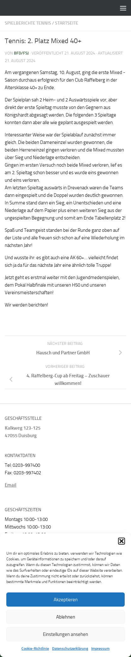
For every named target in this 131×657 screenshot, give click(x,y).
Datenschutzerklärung (70, 648)
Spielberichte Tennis (28, 23)
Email (10, 485)
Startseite (66, 23)
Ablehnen (65, 617)
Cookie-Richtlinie (35, 648)
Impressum (100, 648)
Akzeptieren (66, 600)
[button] (121, 541)
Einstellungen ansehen (65, 634)
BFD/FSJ (21, 53)
